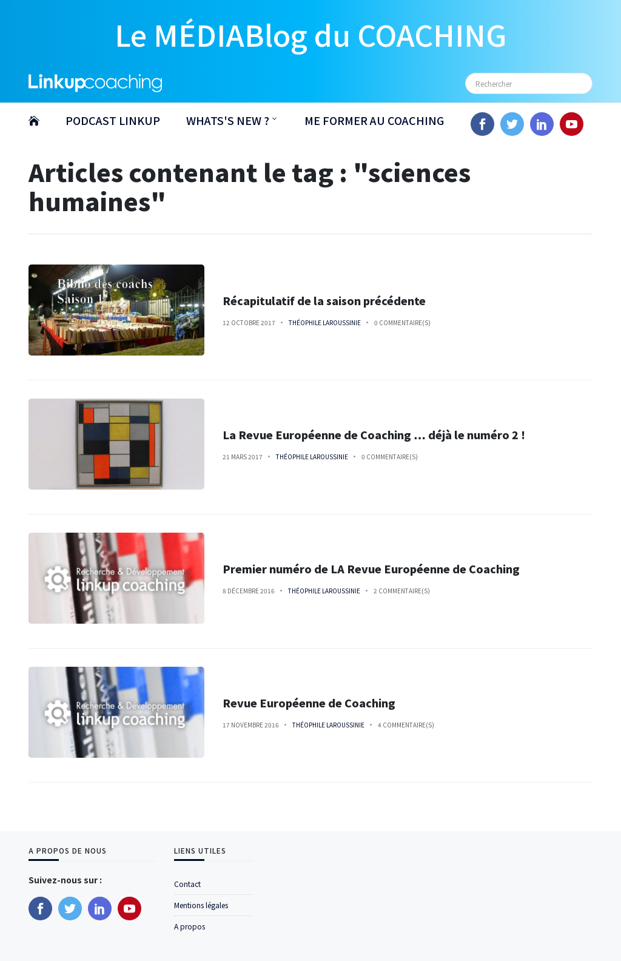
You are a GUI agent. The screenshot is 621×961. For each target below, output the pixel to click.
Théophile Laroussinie (325, 322)
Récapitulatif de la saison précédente (324, 300)
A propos (189, 926)
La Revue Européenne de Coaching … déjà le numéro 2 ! (374, 434)
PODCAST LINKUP (112, 120)
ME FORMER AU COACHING (374, 120)
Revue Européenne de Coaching (309, 702)
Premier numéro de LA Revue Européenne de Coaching (371, 568)
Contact (187, 883)
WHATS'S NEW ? (227, 120)
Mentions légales (201, 905)
